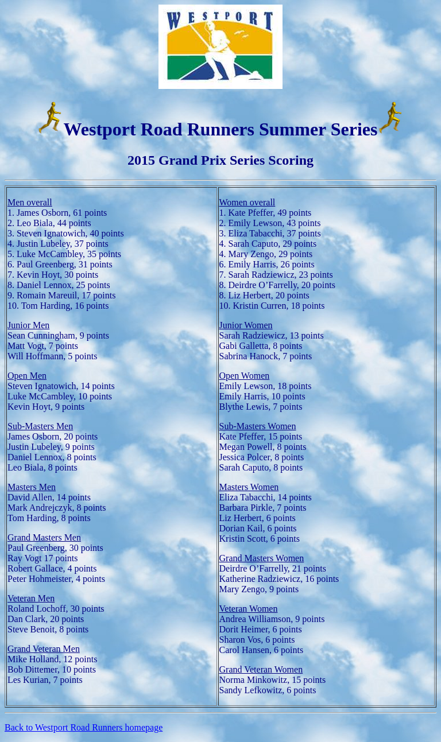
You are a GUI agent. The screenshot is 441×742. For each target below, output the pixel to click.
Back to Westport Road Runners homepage (84, 727)
